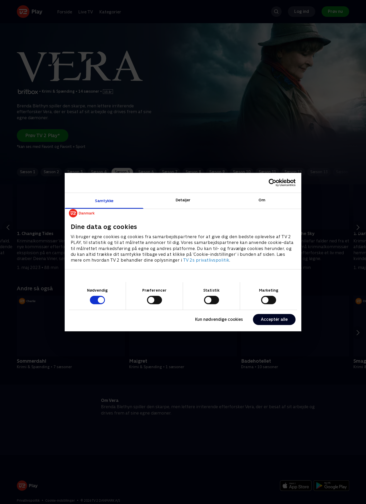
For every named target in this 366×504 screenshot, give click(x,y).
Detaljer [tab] (183, 199)
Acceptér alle (274, 319)
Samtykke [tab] (104, 200)
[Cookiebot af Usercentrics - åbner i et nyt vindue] (273, 183)
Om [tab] (261, 199)
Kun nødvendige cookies (219, 319)
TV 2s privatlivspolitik (206, 260)
